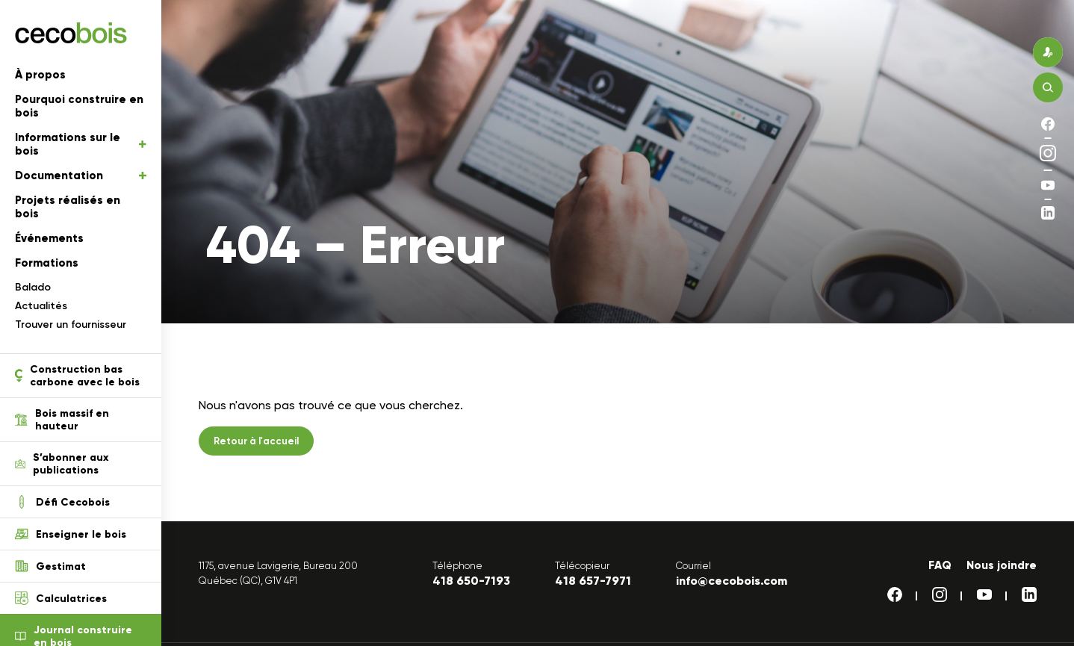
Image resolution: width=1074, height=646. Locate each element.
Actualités (41, 305)
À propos (40, 74)
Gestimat (50, 566)
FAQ (940, 565)
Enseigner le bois (70, 534)
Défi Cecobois (62, 502)
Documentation (80, 175)
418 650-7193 (471, 581)
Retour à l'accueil (256, 441)
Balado (33, 287)
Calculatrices (61, 598)
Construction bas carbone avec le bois (77, 375)
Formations (46, 263)
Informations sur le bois (80, 144)
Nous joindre (1001, 565)
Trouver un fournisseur (70, 324)
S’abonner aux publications (61, 463)
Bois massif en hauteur (62, 419)
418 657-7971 (593, 581)
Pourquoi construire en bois (79, 106)
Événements (49, 238)
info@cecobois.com (731, 581)
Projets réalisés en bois (67, 206)
